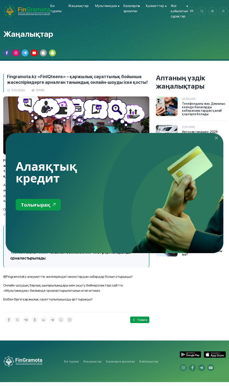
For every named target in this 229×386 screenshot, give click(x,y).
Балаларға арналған (120, 361)
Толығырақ (39, 204)
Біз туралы (71, 361)
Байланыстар (148, 361)
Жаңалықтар (78, 6)
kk (192, 11)
